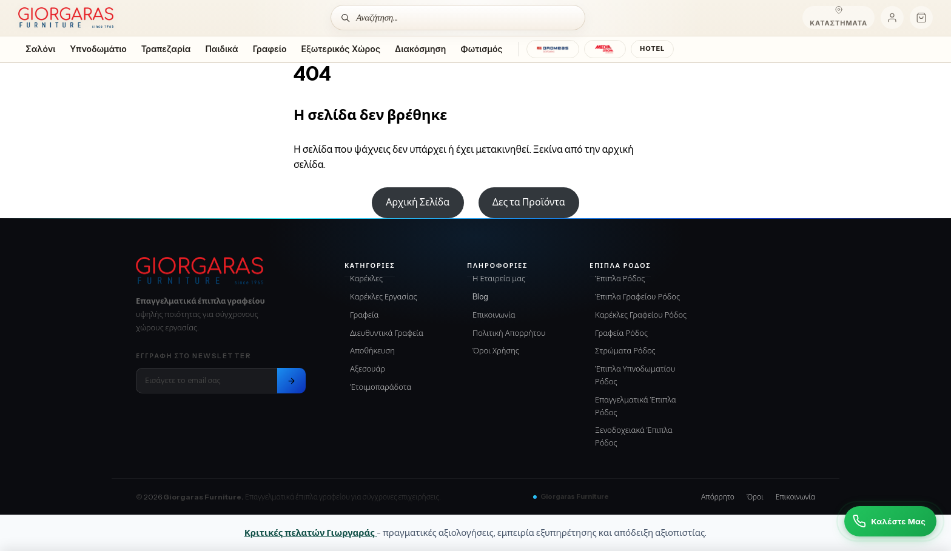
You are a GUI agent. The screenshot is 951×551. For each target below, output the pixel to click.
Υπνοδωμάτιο (98, 49)
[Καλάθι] (921, 17)
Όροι (755, 496)
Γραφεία (364, 314)
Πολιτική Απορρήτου (509, 333)
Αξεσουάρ (367, 368)
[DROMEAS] (553, 49)
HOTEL (652, 48)
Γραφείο (270, 49)
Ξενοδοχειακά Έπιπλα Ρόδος (634, 436)
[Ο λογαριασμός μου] (892, 17)
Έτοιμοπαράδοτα (380, 387)
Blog (480, 296)
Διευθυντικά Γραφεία (386, 333)
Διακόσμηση (420, 49)
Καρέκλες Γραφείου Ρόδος (641, 314)
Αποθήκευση (372, 350)
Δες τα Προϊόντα (528, 202)
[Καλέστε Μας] (890, 521)
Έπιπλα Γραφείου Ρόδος (637, 296)
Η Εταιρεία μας (498, 278)
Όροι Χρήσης (495, 350)
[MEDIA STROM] (605, 49)
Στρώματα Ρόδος (625, 350)
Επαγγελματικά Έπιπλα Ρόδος (635, 406)
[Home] (65, 17)
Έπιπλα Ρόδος (620, 278)
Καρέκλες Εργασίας (383, 296)
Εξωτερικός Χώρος (341, 49)
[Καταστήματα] (838, 17)
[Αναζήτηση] (458, 17)
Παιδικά (221, 49)
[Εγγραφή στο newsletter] (291, 380)
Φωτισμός (481, 49)
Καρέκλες (366, 278)
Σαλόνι (40, 49)
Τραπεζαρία (166, 49)
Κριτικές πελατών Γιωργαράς (310, 532)
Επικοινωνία (494, 314)
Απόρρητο (717, 496)
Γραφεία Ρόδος (621, 333)
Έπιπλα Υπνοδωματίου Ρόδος (635, 375)
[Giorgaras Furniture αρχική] (221, 271)
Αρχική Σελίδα (417, 202)
